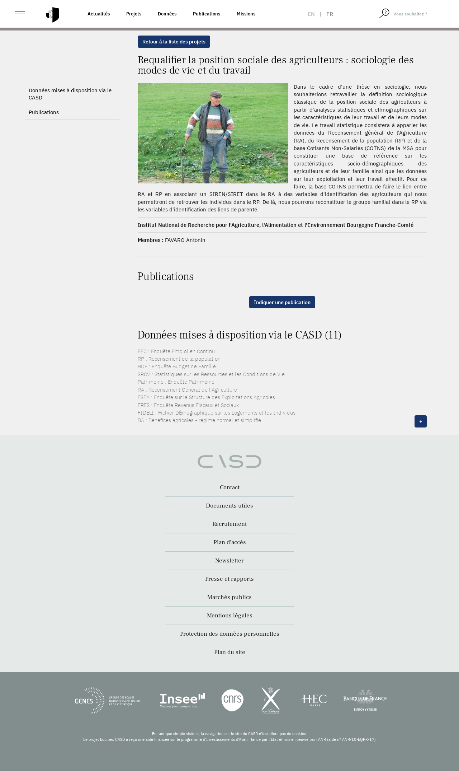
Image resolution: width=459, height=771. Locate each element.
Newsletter (229, 561)
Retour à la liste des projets (173, 41)
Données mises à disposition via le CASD (70, 94)
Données (167, 14)
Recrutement (229, 524)
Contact (230, 487)
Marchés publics (229, 597)
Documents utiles (229, 506)
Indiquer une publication (282, 302)
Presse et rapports (229, 579)
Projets (133, 14)
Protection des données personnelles (229, 634)
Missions (246, 14)
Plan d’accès (229, 542)
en (311, 13)
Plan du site (229, 652)
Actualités (98, 14)
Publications (206, 14)
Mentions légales (229, 616)
